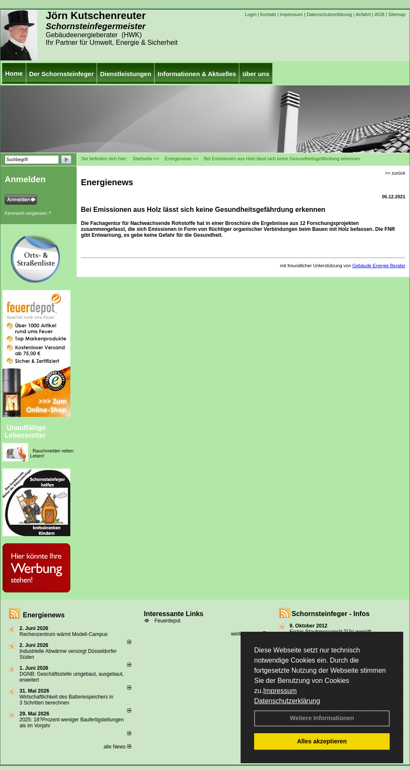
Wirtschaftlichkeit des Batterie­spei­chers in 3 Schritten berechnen (66, 700)
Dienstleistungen (125, 73)
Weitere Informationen (322, 718)
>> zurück (395, 172)
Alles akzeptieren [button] (322, 741)
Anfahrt (363, 14)
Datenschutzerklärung (287, 700)
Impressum (279, 690)
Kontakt (268, 14)
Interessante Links (174, 613)
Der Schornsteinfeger (61, 73)
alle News (117, 747)
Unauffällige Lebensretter (25, 431)
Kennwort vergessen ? (28, 213)
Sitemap (396, 14)
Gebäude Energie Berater (378, 265)
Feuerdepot (167, 621)
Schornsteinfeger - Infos (331, 613)
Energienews (44, 615)
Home (14, 73)
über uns (255, 73)
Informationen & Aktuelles (197, 73)
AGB (379, 14)
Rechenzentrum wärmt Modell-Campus (63, 634)
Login (250, 14)
